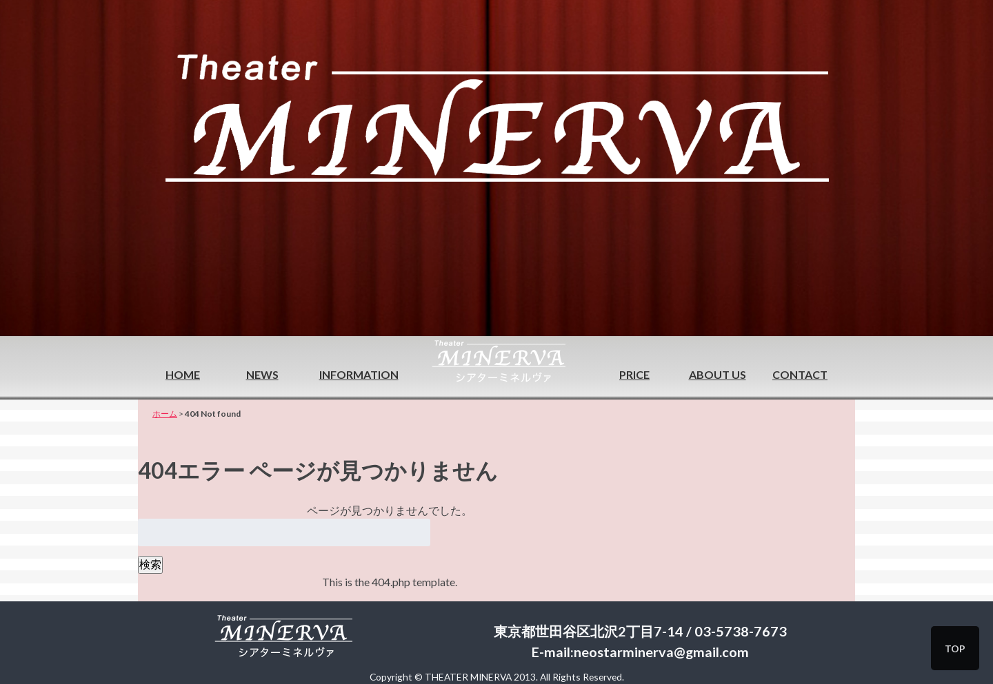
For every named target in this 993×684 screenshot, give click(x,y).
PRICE (634, 374)
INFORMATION (359, 374)
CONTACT (800, 374)
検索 (150, 563)
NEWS (262, 374)
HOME (183, 374)
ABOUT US (717, 374)
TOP (955, 648)
